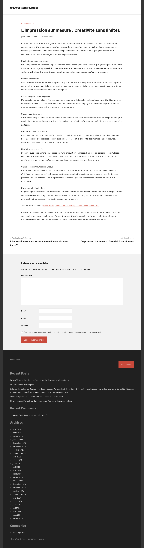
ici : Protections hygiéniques (22, 384)
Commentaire (27, 275)
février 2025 (18, 477)
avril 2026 (17, 429)
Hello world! (42, 415)
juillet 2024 (17, 501)
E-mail (24, 318)
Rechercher (15, 359)
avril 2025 (17, 470)
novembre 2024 (19, 487)
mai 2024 (16, 508)
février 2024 (18, 518)
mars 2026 (17, 432)
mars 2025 (17, 474)
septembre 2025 (19, 453)
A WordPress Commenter (23, 415)
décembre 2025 (19, 443)
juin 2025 (16, 463)
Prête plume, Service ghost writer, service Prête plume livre (71, 205)
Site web (24, 325)
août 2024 (17, 498)
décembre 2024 (19, 484)
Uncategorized (27, 23)
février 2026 (18, 436)
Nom (23, 311)
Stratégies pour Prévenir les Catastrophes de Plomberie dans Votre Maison (41, 401)
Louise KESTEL (31, 36)
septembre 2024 (19, 494)
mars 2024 (17, 515)
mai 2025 (16, 467)
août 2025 (17, 456)
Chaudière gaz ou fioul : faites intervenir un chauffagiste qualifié (36, 396)
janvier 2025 (18, 480)
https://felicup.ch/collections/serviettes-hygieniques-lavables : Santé (39, 380)
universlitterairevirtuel (28, 7)
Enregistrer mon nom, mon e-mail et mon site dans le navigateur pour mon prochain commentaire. (63, 332)
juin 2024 (16, 504)
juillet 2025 (17, 460)
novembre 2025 (19, 446)
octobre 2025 (18, 450)
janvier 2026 (18, 439)
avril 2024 (17, 511)
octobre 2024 (18, 491)
